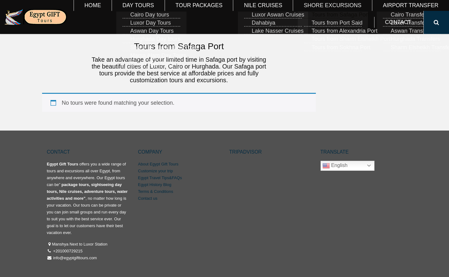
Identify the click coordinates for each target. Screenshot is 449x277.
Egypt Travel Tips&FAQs (160, 177)
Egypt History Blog (154, 184)
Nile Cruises (252, 11)
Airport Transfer (360, 11)
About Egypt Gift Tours (158, 164)
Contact (405, 11)
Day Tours (161, 11)
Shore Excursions (302, 11)
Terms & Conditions (155, 191)
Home (129, 11)
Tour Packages (205, 11)
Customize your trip (155, 171)
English (335, 166)
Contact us (147, 198)
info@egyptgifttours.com (74, 258)
